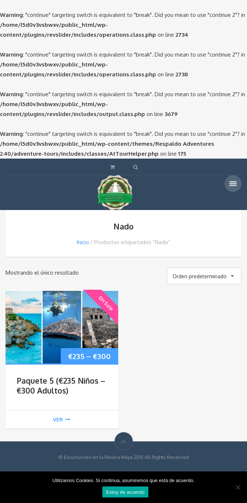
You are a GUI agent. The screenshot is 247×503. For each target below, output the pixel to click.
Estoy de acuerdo (125, 492)
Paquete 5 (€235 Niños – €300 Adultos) (61, 385)
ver (61, 419)
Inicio (83, 242)
